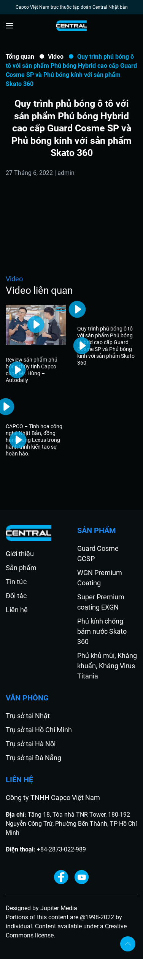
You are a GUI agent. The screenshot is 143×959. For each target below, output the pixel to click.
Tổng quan (20, 56)
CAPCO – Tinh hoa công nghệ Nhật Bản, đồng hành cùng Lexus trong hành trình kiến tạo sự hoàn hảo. (34, 440)
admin (66, 172)
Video (56, 56)
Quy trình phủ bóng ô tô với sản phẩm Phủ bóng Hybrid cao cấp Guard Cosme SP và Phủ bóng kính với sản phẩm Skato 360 (106, 346)
